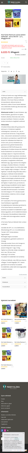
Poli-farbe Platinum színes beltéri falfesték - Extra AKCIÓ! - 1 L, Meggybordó (7, 342)
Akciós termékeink (5, 408)
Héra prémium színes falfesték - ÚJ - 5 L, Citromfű (21, 319)
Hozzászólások (14, 287)
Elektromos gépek (5, 406)
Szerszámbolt (4, 422)
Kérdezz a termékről (20, 54)
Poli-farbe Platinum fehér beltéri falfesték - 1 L (21, 342)
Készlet (3, 58)
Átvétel (14, 278)
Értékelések (14, 282)
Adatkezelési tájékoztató (7, 419)
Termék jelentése (23, 274)
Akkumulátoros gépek (6, 403)
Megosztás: (4, 71)
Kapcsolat (3, 417)
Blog (2, 401)
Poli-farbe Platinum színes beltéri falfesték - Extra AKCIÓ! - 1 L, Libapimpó (7, 365)
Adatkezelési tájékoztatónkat (12, 446)
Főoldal (3, 399)
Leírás (14, 92)
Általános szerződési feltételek (8, 415)
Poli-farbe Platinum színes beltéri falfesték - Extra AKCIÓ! (7, 319)
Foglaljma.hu (4, 424)
